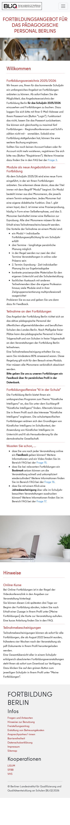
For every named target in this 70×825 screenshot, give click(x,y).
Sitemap (12, 750)
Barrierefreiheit (16, 738)
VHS (10, 774)
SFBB (10, 770)
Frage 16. (49, 482)
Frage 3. (53, 160)
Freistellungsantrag (18, 726)
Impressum (14, 746)
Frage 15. (42, 462)
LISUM (11, 765)
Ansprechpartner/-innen (21, 734)
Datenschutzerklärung (20, 742)
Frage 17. (42, 501)
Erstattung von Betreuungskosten (26, 730)
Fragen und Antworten (20, 718)
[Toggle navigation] (63, 6)
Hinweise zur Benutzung (21, 722)
